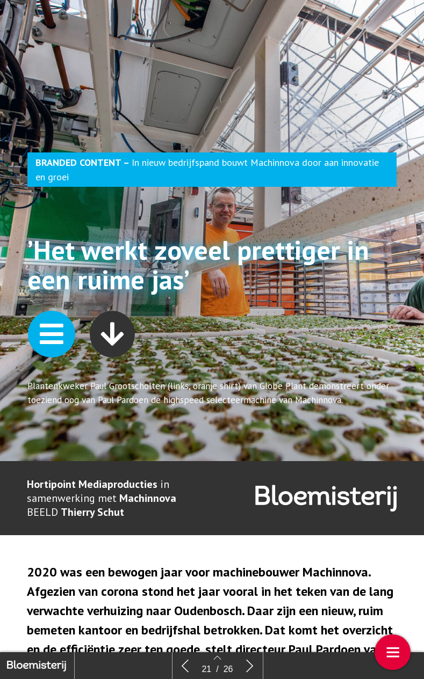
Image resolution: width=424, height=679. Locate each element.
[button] (51, 349)
